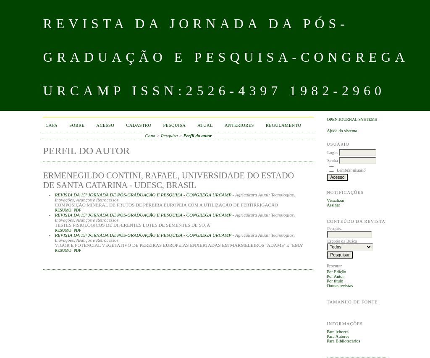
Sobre (76, 125)
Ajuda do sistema (342, 130)
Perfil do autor (198, 135)
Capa (51, 125)
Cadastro (138, 125)
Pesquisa (174, 125)
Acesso (105, 125)
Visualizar (335, 200)
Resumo (63, 210)
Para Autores (338, 336)
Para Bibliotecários (343, 341)
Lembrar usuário (351, 170)
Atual (205, 125)
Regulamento (284, 125)
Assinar (333, 205)
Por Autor (335, 276)
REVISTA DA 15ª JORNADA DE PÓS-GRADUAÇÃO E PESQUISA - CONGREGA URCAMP (143, 194)
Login (332, 152)
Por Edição (336, 271)
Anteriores (239, 125)
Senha (332, 160)
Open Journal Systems (352, 119)
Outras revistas (340, 285)
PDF (77, 210)
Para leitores (338, 331)
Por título (335, 281)
